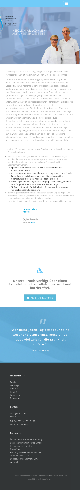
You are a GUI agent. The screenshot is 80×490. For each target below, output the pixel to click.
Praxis (13, 382)
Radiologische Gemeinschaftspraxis (26, 452)
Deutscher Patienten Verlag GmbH (26, 442)
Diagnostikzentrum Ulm (21, 446)
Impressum (15, 395)
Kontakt (13, 391)
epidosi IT (14, 462)
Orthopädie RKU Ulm (19, 455)
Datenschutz (16, 398)
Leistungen (15, 385)
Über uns (14, 388)
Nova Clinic (15, 449)
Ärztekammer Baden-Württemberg (26, 439)
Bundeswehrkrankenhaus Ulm (24, 458)
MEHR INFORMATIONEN (40, 298)
